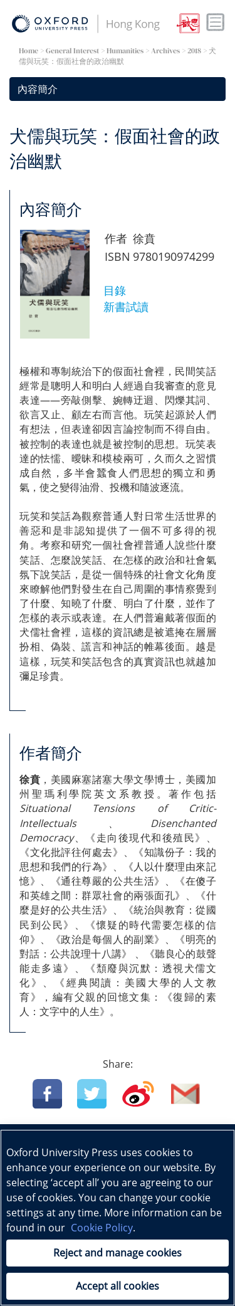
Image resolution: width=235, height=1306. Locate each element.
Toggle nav (216, 23)
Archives (165, 51)
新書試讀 (126, 306)
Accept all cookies (117, 1286)
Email (185, 1094)
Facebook (47, 1094)
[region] (117, 1217)
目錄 (114, 290)
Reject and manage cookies (117, 1253)
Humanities (125, 51)
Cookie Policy (102, 1228)
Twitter (92, 1094)
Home (28, 51)
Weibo (138, 1094)
